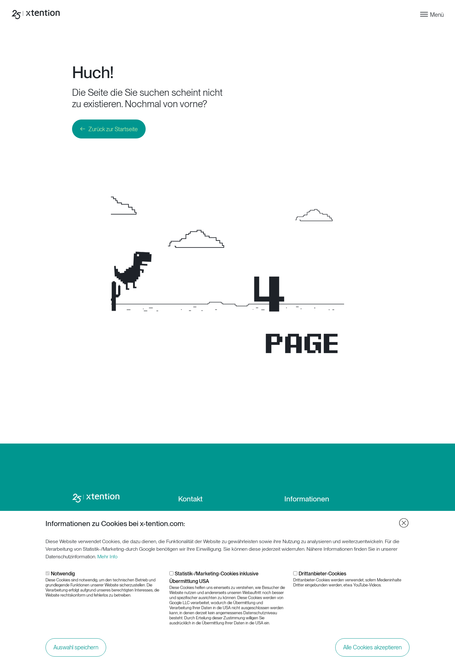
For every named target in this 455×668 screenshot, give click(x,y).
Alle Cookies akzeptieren (372, 650)
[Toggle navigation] (431, 14)
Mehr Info (107, 560)
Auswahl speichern (75, 650)
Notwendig (63, 577)
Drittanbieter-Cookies (322, 577)
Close (404, 526)
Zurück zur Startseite (113, 129)
